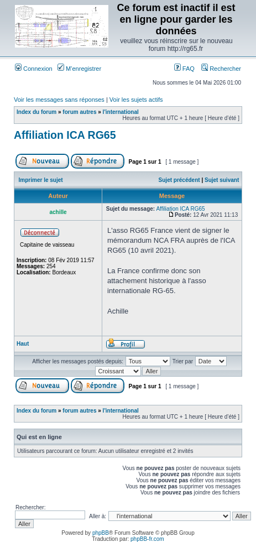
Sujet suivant (222, 180)
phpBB (100, 533)
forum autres (79, 112)
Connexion (34, 68)
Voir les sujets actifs (136, 99)
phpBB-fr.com (147, 539)
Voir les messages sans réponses (59, 99)
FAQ (184, 68)
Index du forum (36, 112)
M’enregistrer (79, 68)
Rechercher (221, 68)
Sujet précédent (179, 180)
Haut (23, 344)
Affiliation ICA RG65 (65, 135)
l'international (121, 112)
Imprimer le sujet (41, 180)
